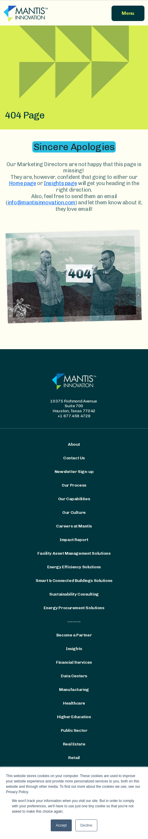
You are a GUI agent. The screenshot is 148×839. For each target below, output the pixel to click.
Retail (73, 758)
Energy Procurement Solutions (74, 608)
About (74, 444)
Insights (74, 649)
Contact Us (74, 458)
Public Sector (74, 731)
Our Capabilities (74, 499)
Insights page (60, 183)
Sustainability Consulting (74, 594)
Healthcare (74, 703)
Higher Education (74, 717)
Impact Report (74, 540)
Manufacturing (74, 690)
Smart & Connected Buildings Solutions (74, 581)
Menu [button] (128, 13)
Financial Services (74, 662)
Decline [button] (86, 825)
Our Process (74, 485)
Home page (22, 183)
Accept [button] (61, 825)
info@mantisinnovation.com (41, 202)
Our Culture (73, 513)
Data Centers (74, 676)
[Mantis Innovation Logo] (37, 13)
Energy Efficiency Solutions (74, 567)
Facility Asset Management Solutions (73, 553)
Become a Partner (74, 635)
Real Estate (74, 744)
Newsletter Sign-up (74, 472)
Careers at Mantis (74, 526)
